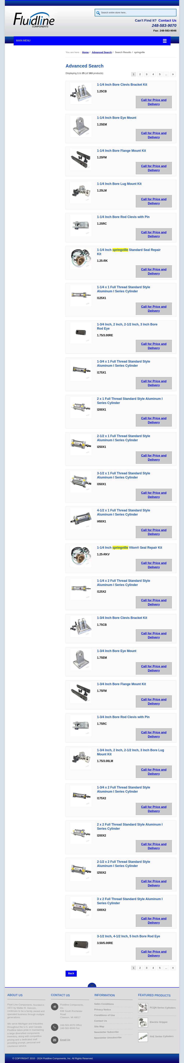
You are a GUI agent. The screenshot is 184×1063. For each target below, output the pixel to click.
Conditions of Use (104, 1015)
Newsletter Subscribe (106, 1033)
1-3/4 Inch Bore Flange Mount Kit (121, 684)
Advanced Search (102, 52)
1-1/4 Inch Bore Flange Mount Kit (121, 151)
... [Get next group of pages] (166, 74)
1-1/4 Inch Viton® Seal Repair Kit (129, 547)
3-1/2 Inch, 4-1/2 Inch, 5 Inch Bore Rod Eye (128, 936)
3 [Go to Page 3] (146, 74)
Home (85, 52)
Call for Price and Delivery (154, 102)
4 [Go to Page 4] (153, 74)
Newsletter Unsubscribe (107, 1038)
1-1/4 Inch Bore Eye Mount (116, 118)
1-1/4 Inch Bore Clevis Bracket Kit (122, 84)
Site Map (99, 1027)
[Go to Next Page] (173, 74)
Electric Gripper (158, 1022)
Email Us (65, 1040)
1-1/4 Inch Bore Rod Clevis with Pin (123, 217)
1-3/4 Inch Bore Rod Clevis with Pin (123, 717)
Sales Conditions (104, 1003)
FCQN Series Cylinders (162, 1008)
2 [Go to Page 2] (140, 74)
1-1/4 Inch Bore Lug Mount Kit (119, 184)
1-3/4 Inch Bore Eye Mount (116, 651)
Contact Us (167, 20)
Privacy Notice (102, 1009)
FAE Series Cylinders (161, 1036)
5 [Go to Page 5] (159, 74)
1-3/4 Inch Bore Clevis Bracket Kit (122, 618)
